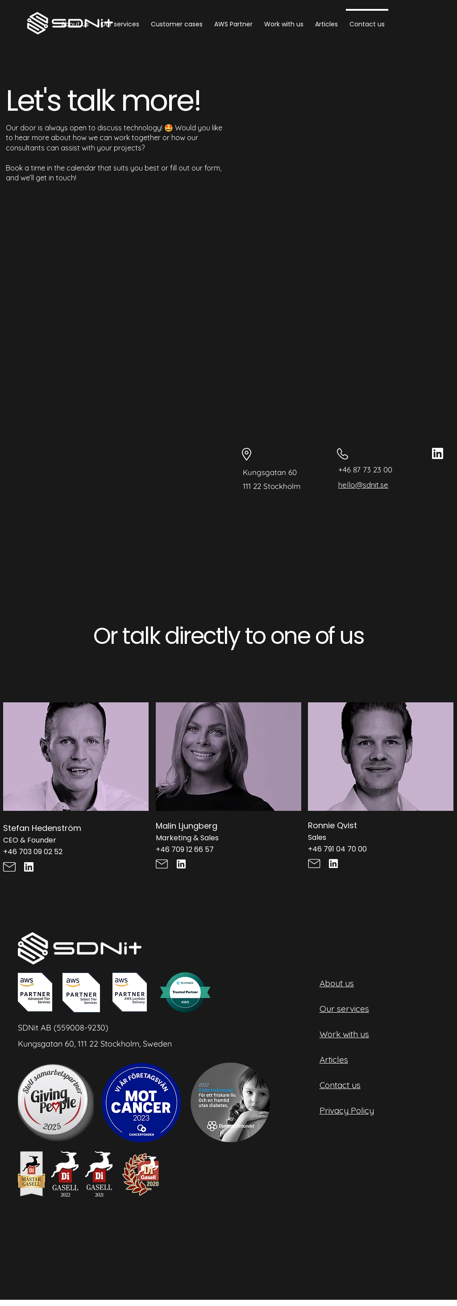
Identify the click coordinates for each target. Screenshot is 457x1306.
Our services (344, 1008)
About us (337, 983)
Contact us (340, 1085)
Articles (334, 1059)
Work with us (344, 1034)
